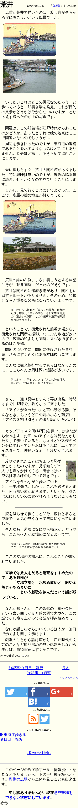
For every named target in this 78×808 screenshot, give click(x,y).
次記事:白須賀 (39, 673)
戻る (65, 668)
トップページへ (68, 677)
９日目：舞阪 (11, 739)
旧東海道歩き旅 (13, 735)
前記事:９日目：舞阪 (26, 668)
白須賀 (56, 5)
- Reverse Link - (39, 753)
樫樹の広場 (18, 779)
